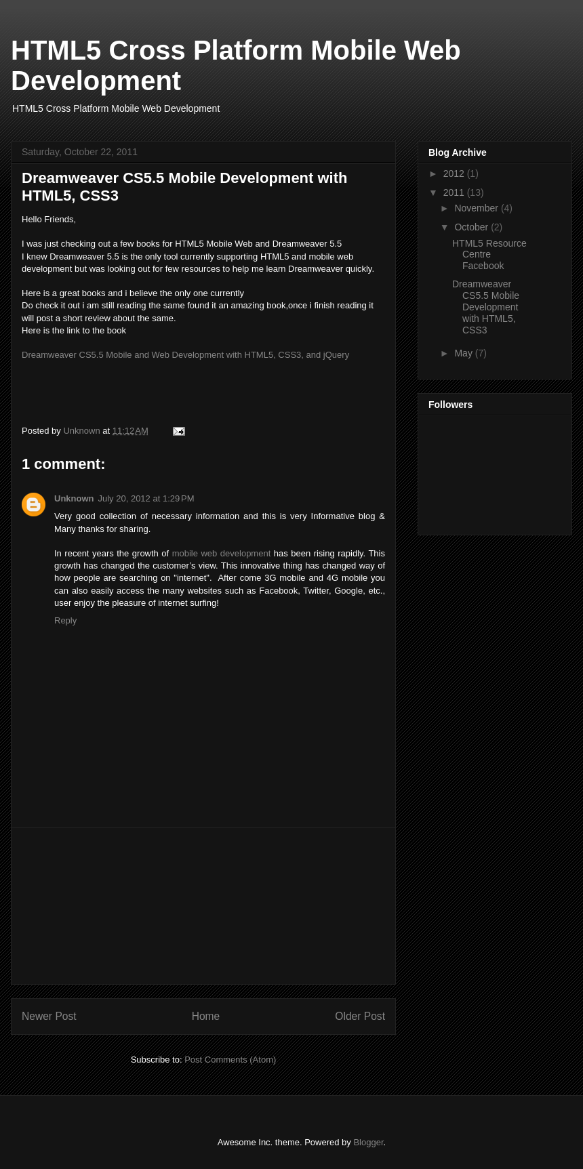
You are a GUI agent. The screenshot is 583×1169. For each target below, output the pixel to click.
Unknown (74, 498)
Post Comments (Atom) (230, 1059)
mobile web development (221, 553)
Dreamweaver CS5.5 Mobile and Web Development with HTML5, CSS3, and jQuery (185, 355)
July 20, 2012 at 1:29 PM (146, 498)
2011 (455, 192)
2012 (455, 173)
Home (206, 1016)
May (464, 353)
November (477, 208)
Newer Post (49, 1016)
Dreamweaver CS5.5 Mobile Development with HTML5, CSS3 (485, 307)
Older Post (360, 1016)
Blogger (368, 1142)
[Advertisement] (203, 906)
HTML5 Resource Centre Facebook (489, 255)
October (472, 227)
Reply (65, 620)
